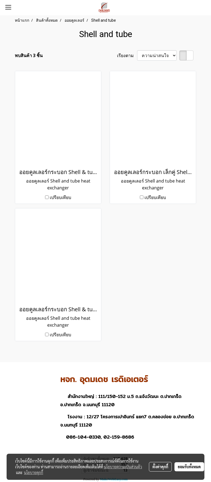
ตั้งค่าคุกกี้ (160, 466)
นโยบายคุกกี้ (33, 472)
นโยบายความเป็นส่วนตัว (123, 466)
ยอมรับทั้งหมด (189, 466)
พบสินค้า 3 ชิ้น (29, 55)
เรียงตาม (127, 55)
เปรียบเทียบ (60, 197)
